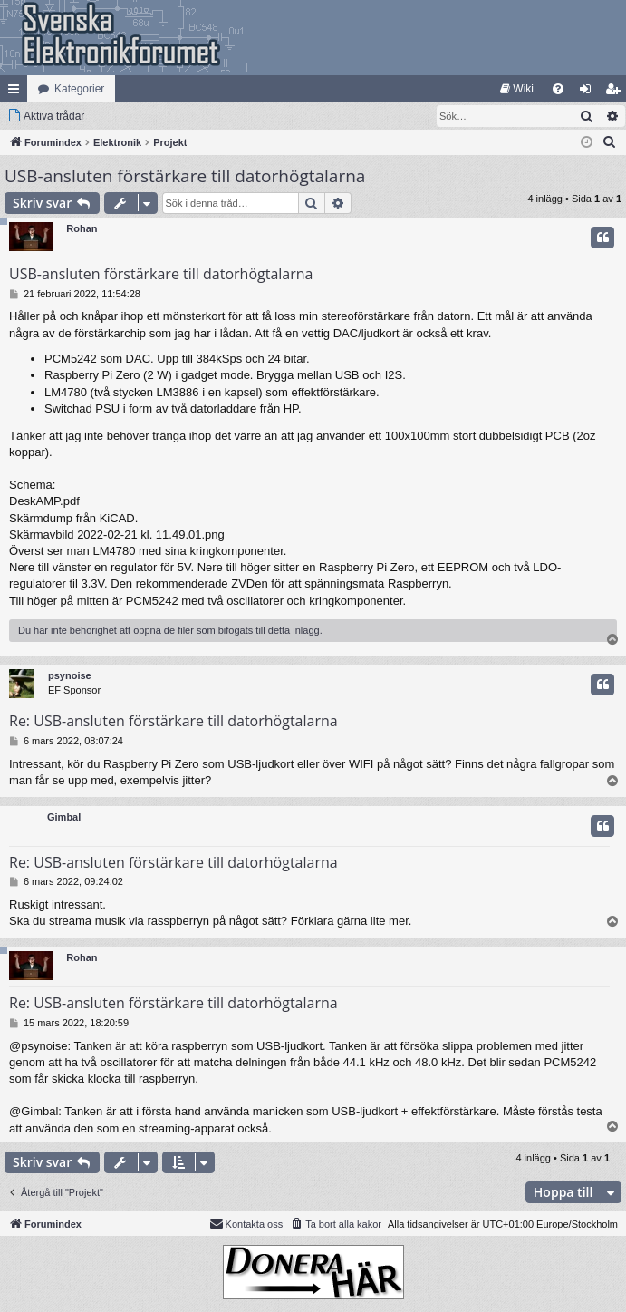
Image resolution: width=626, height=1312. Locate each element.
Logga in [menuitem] (589, 92)
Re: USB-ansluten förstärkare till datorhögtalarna (173, 721)
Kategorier (79, 89)
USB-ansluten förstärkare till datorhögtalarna (185, 176)
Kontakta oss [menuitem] (246, 1223)
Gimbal (64, 816)
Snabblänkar (17, 92)
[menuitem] (516, 88)
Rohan (81, 228)
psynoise (69, 675)
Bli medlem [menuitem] (616, 92)
